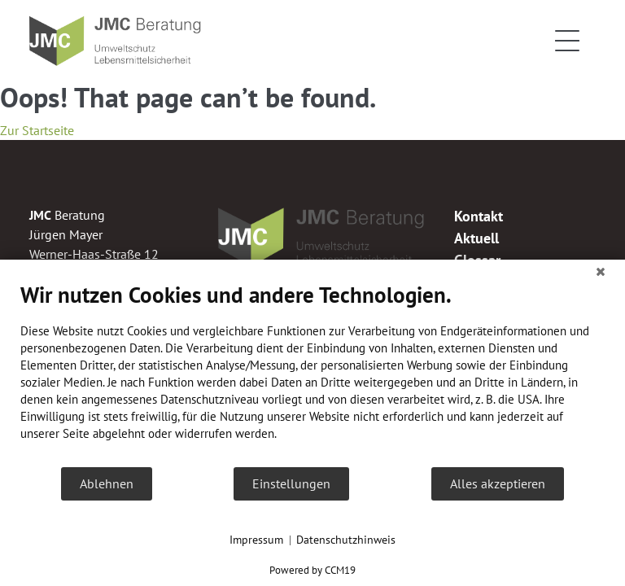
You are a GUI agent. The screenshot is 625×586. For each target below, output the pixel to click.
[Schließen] (600, 272)
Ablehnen (106, 483)
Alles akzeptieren (497, 483)
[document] (312, 373)
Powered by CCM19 (312, 570)
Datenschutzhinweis (346, 539)
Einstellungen (291, 483)
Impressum (256, 539)
